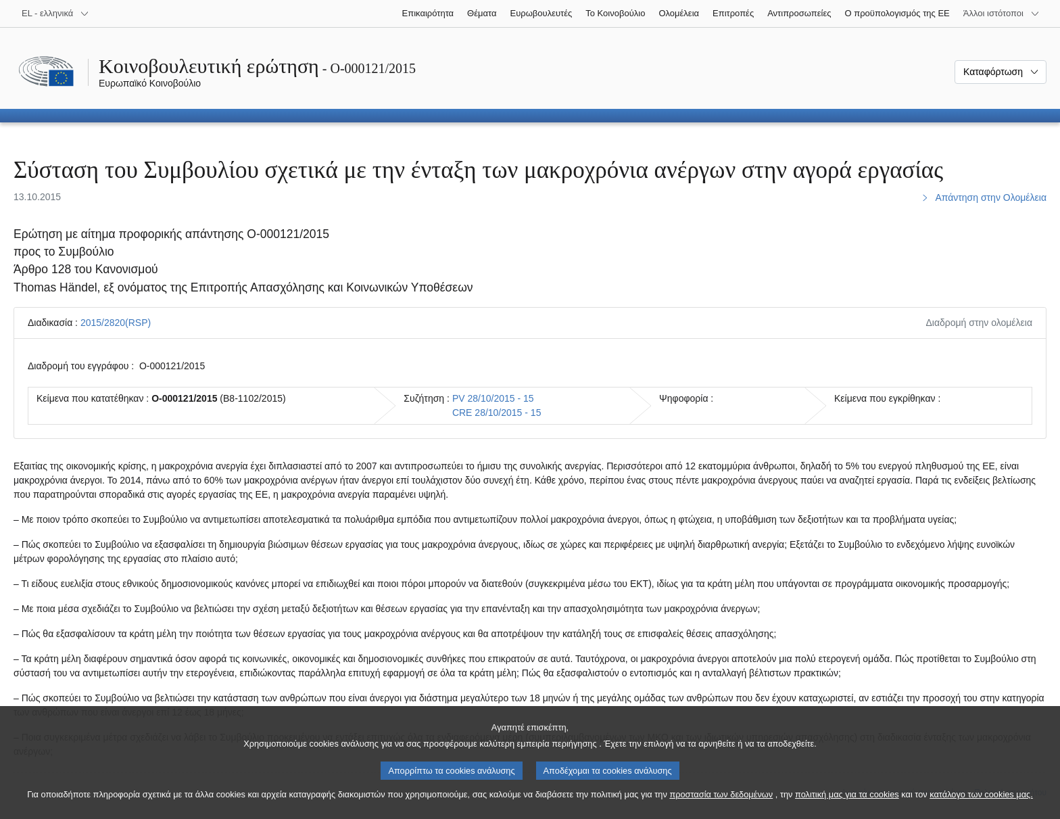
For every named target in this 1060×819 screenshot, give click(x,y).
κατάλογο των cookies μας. (981, 808)
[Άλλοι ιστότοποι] (1001, 13)
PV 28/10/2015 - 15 (493, 398)
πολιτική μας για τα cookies (847, 808)
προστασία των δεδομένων (721, 808)
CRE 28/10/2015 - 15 (496, 412)
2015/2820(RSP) (115, 322)
